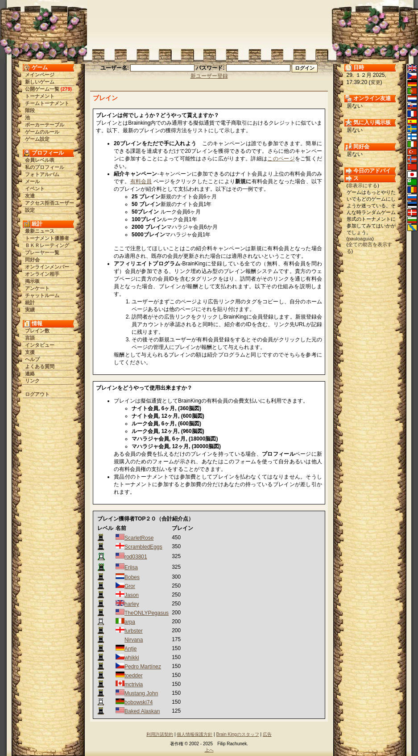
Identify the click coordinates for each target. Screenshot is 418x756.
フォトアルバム (42, 174)
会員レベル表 (39, 160)
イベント (35, 188)
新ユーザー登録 (209, 76)
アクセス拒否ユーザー (49, 203)
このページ (281, 158)
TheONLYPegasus (146, 613)
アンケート (37, 288)
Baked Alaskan (142, 711)
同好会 (32, 259)
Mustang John (141, 693)
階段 (30, 110)
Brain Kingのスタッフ (237, 734)
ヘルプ (32, 359)
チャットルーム (42, 295)
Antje (130, 649)
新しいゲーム (39, 81)
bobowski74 (138, 702)
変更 (376, 82)
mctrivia (133, 684)
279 (66, 89)
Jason (131, 595)
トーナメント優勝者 (47, 238)
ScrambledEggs (143, 547)
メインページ (39, 74)
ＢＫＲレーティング (47, 245)
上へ (209, 750)
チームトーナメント (47, 103)
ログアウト (37, 394)
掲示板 (32, 281)
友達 (30, 195)
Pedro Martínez (142, 667)
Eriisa (131, 567)
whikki (131, 658)
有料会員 (141, 181)
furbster (133, 631)
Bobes (132, 577)
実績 (30, 309)
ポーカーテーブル (44, 124)
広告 (267, 734)
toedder (133, 675)
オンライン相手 (42, 274)
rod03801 (135, 557)
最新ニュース (39, 231)
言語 (30, 337)
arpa (129, 622)
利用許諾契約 (159, 734)
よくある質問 (39, 366)
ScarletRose (138, 538)
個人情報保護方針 (194, 734)
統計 (30, 302)
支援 (30, 352)
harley (131, 604)
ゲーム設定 (37, 139)
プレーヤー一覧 (42, 252)
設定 (30, 210)
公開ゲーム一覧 (42, 89)
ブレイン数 (37, 330)
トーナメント (39, 96)
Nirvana (133, 640)
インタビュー (39, 345)
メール (32, 181)
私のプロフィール (44, 167)
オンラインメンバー (47, 266)
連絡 (30, 373)
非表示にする (362, 185)
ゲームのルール (42, 131)
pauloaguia (360, 238)
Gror (129, 586)
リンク (32, 380)
